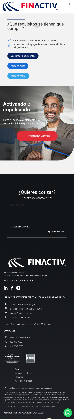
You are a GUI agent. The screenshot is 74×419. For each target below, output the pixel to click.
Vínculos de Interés (23, 373)
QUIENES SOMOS (56, 232)
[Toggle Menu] (37, 6)
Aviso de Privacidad (23, 381)
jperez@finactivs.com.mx (21, 313)
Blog (17, 369)
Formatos (19, 377)
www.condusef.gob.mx (20, 337)
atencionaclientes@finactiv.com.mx (26, 309)
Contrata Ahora (38, 136)
